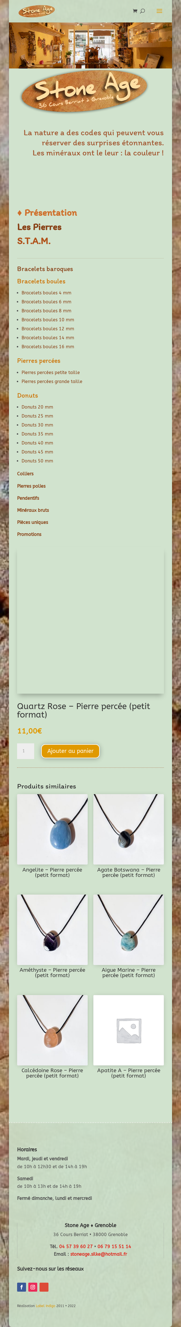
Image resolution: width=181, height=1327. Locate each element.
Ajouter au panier (70, 751)
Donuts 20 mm (37, 407)
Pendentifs (28, 498)
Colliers (25, 473)
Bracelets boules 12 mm (48, 328)
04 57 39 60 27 (76, 1246)
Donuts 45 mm (37, 452)
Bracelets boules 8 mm (46, 310)
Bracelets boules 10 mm (48, 319)
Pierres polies (31, 486)
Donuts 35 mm (37, 434)
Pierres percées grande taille (52, 381)
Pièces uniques (32, 522)
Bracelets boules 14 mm (48, 337)
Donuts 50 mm (37, 461)
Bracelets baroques (45, 269)
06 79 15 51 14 (114, 1246)
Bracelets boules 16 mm (48, 346)
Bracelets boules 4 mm (46, 292)
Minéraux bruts (33, 510)
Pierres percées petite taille (51, 372)
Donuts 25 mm (37, 416)
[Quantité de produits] (25, 751)
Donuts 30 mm (37, 425)
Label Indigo (45, 1306)
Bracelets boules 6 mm (46, 301)
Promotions (29, 534)
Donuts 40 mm (37, 443)
